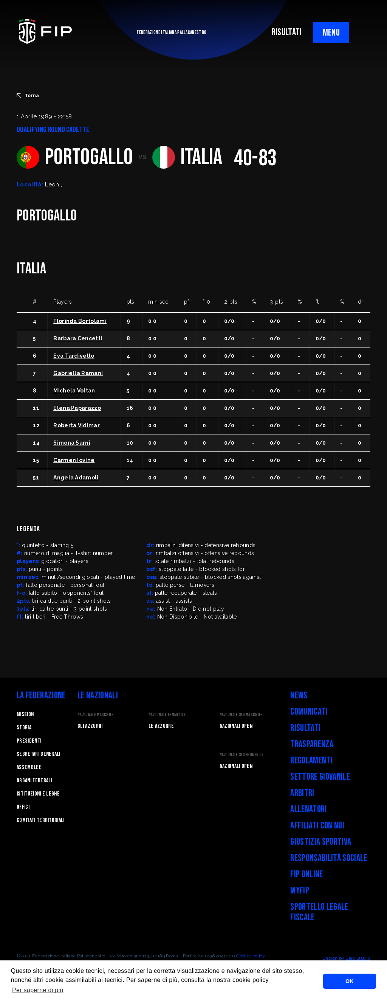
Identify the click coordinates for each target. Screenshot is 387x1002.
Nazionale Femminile (167, 715)
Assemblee (29, 767)
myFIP (299, 891)
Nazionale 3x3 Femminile (241, 755)
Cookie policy (250, 956)
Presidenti (29, 741)
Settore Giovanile (320, 777)
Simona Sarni (71, 443)
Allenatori (308, 809)
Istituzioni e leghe (38, 793)
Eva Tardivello (73, 356)
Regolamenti (311, 760)
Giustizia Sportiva (320, 842)
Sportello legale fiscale (319, 912)
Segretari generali (38, 754)
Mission (25, 714)
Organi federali (34, 780)
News (298, 695)
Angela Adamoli (75, 478)
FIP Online (306, 874)
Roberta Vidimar (76, 425)
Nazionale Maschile (95, 715)
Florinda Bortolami (80, 321)
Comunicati (308, 712)
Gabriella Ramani (78, 373)
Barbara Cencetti (77, 338)
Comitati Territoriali (41, 820)
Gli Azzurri (90, 726)
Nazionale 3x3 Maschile (241, 715)
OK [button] (349, 981)
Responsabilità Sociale (328, 858)
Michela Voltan (74, 391)
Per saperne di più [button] (37, 990)
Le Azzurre (161, 726)
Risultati (305, 728)
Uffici (23, 807)
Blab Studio (357, 958)
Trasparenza (311, 744)
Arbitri (302, 793)
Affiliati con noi (317, 825)
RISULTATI (287, 32)
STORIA (24, 727)
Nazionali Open (236, 726)
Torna (28, 95)
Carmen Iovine (73, 460)
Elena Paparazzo (77, 408)
